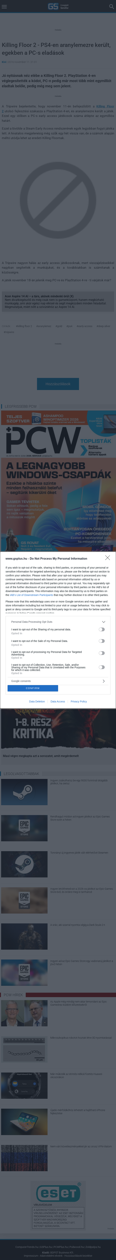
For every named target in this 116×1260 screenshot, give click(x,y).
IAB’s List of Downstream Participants (31, 595)
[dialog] (58, 630)
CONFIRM (33, 688)
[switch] (102, 629)
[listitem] (58, 622)
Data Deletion (37, 701)
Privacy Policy (79, 701)
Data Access (58, 701)
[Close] (108, 558)
